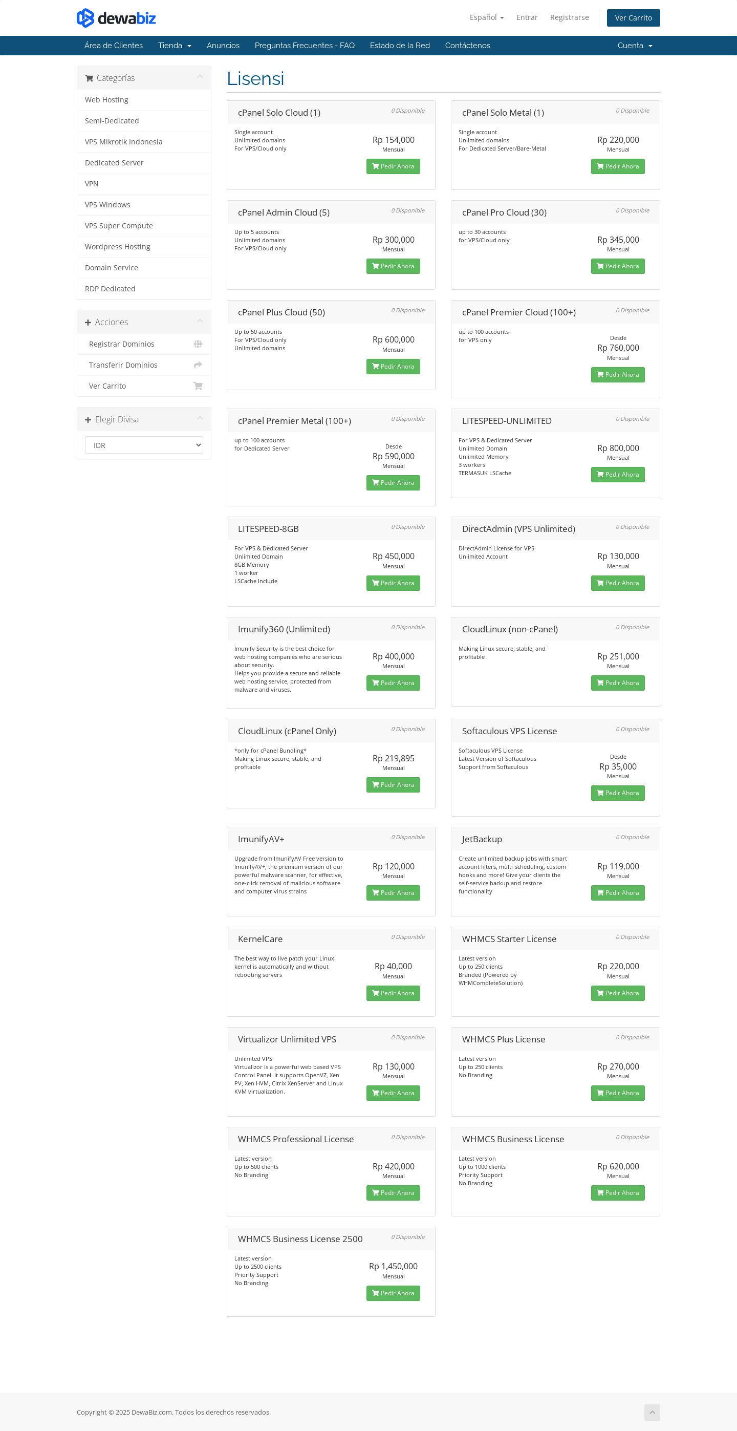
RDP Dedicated (110, 288)
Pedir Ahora (393, 166)
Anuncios (223, 45)
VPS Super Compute (119, 225)
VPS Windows (108, 204)
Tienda (174, 45)
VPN (92, 183)
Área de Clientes (113, 45)
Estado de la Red (400, 45)
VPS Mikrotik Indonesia (124, 141)
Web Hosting (106, 99)
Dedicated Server (114, 162)
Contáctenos (467, 45)
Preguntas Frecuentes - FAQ (305, 45)
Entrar (527, 17)
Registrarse (569, 17)
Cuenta (635, 45)
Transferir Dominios (144, 365)
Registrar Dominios (144, 344)
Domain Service (111, 267)
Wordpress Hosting (117, 246)
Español (487, 17)
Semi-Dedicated (112, 120)
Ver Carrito (633, 18)
